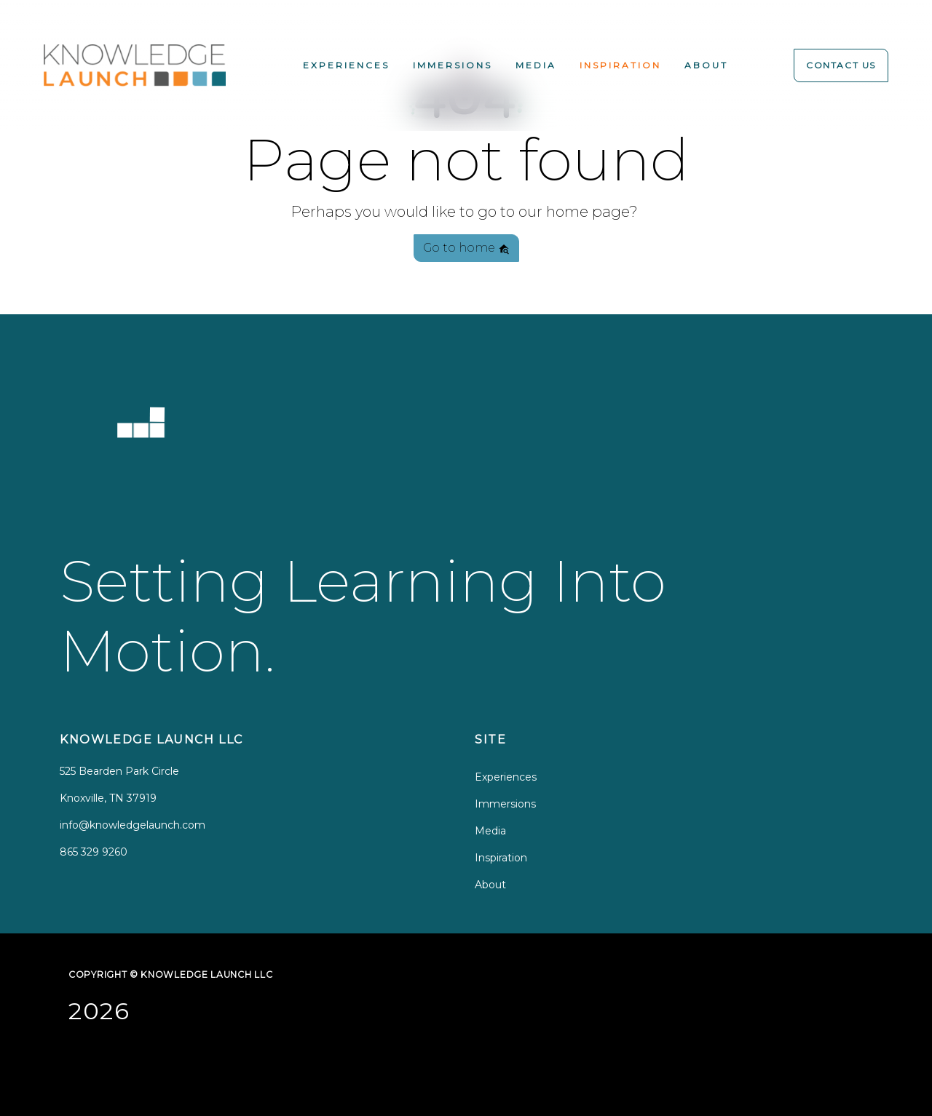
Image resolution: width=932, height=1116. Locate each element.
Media (536, 65)
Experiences (346, 65)
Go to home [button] (466, 248)
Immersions (452, 65)
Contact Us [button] (841, 65)
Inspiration (620, 65)
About (706, 65)
